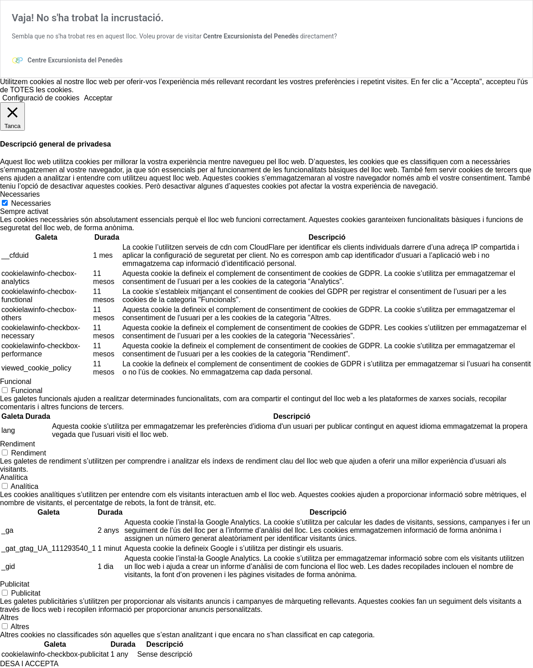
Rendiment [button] (17, 444)
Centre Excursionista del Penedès (250, 36)
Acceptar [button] (98, 98)
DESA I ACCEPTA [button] (29, 664)
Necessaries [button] (20, 194)
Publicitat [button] (14, 584)
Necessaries (31, 203)
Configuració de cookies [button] (41, 98)
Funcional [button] (15, 381)
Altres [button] (9, 617)
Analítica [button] (14, 477)
